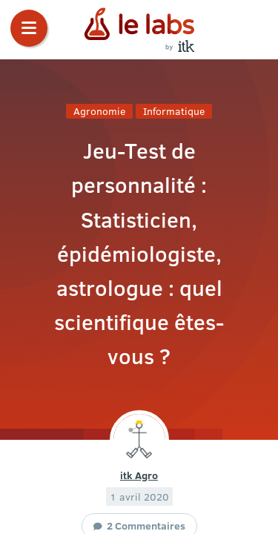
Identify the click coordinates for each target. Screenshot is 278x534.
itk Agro (139, 474)
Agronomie (99, 111)
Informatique (174, 111)
